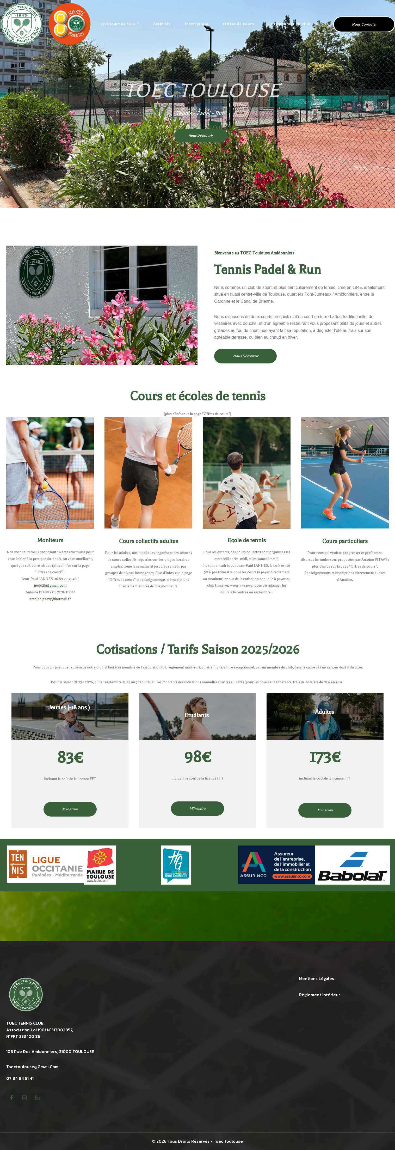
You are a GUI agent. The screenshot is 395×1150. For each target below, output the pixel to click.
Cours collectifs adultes (148, 541)
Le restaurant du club (289, 24)
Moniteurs (50, 540)
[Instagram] (24, 1098)
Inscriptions (197, 24)
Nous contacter (364, 24)
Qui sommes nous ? (120, 24)
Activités (161, 24)
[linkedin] (37, 1098)
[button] (12, 865)
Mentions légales (316, 978)
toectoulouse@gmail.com (32, 1066)
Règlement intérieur (319, 994)
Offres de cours (238, 24)
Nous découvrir (201, 135)
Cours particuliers (345, 541)
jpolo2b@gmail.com (50, 585)
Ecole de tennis (247, 540)
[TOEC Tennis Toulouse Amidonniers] (45, 24)
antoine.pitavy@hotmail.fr (50, 599)
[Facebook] (11, 1098)
